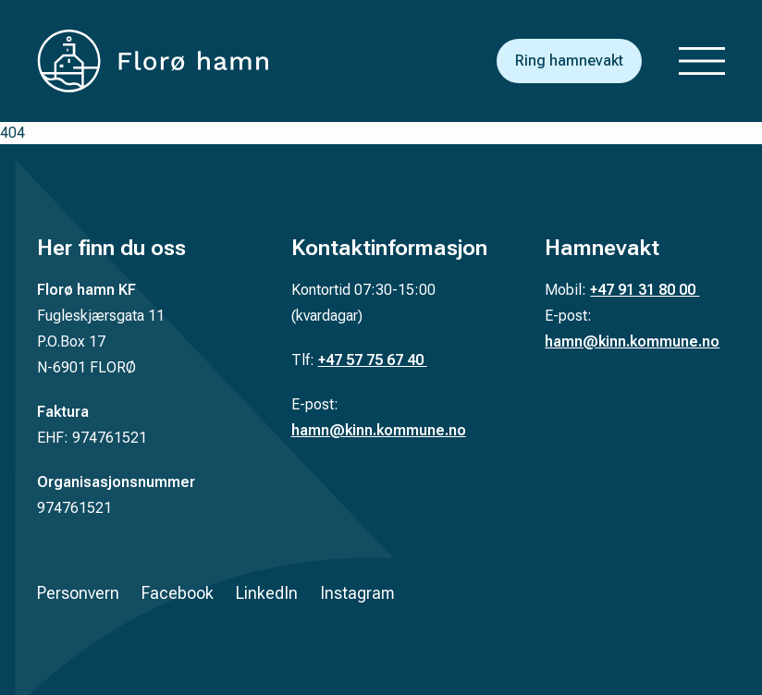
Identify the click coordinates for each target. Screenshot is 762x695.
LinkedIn (267, 593)
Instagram (357, 593)
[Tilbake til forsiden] (152, 61)
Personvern (78, 593)
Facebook (177, 593)
